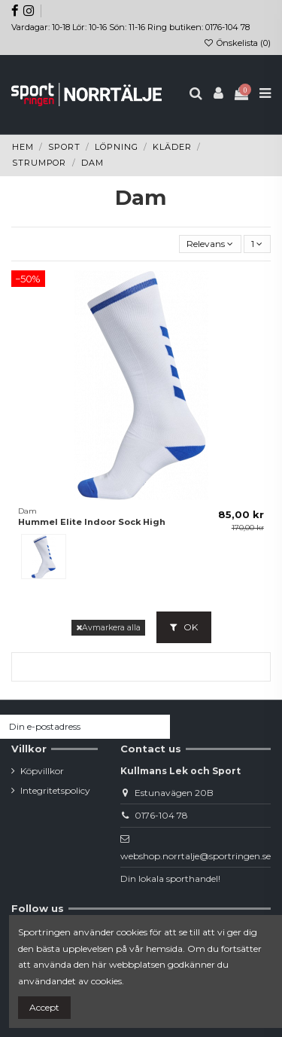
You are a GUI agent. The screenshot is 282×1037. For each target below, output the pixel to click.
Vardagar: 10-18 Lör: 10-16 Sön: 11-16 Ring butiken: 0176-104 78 (130, 27)
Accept (44, 1007)
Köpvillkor (42, 770)
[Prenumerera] (156, 727)
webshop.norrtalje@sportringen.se (195, 856)
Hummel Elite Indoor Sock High (91, 522)
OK (184, 627)
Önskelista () (237, 43)
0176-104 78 (161, 815)
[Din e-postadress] (71, 727)
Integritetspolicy (55, 790)
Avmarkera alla (108, 628)
